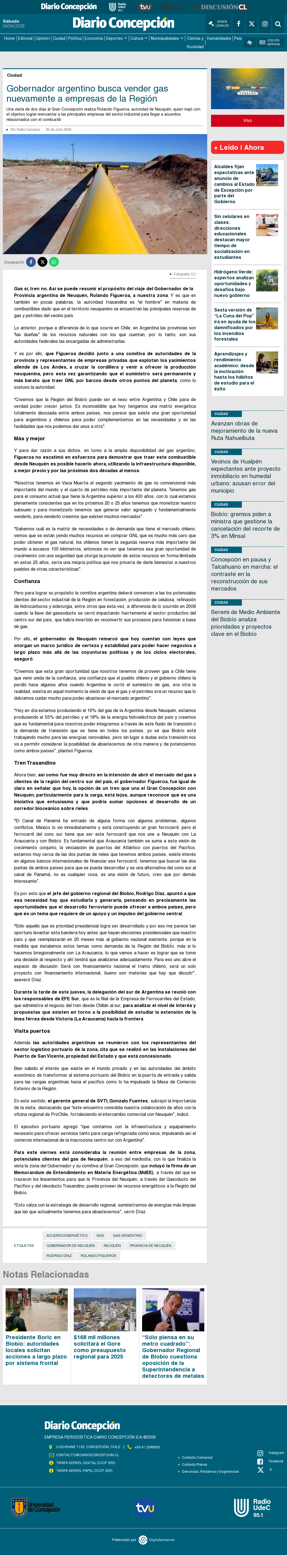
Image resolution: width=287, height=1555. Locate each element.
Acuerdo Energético (67, 1235)
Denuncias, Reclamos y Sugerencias (210, 1471)
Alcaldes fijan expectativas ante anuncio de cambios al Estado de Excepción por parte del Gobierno (234, 183)
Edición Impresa (270, 42)
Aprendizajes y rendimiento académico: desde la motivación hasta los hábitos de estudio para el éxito (234, 371)
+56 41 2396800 (147, 1446)
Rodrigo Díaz (59, 1255)
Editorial (25, 38)
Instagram (270, 1452)
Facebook (270, 1461)
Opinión (43, 38)
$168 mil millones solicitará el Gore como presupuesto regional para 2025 (100, 1346)
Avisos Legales (219, 23)
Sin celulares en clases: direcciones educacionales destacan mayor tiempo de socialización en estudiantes (232, 236)
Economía (94, 38)
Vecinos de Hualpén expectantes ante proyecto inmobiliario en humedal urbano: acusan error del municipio (246, 475)
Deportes (114, 38)
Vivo (247, 120)
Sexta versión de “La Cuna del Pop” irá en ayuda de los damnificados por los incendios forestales (235, 324)
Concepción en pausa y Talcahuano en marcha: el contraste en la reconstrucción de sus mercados (244, 573)
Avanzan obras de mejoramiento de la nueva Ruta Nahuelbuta (244, 430)
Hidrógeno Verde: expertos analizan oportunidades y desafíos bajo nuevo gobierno (234, 283)
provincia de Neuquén (150, 1245)
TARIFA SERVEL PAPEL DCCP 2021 (84, 1470)
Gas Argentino (127, 1235)
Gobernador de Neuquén (71, 1245)
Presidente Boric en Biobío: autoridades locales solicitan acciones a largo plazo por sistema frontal (36, 1349)
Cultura (136, 38)
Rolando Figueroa (98, 1255)
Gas (100, 1235)
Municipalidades (165, 38)
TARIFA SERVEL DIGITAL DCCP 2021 (85, 1462)
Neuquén (112, 1245)
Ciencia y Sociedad (195, 42)
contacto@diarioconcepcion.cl (87, 1454)
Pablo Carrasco (28, 129)
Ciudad (59, 38)
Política (75, 38)
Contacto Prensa (194, 1464)
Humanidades (219, 38)
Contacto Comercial (197, 1457)
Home (9, 38)
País (238, 38)
